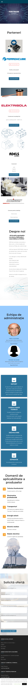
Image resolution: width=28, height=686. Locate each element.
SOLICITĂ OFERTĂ (14, 78)
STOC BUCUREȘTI (14, 64)
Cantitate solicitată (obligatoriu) (14, 617)
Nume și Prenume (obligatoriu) (14, 590)
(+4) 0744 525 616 (14, 343)
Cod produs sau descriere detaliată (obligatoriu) (14, 609)
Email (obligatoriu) (14, 596)
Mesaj (14, 624)
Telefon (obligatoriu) (14, 602)
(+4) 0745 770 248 (15, 365)
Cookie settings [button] (17, 684)
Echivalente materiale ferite (14, 73)
